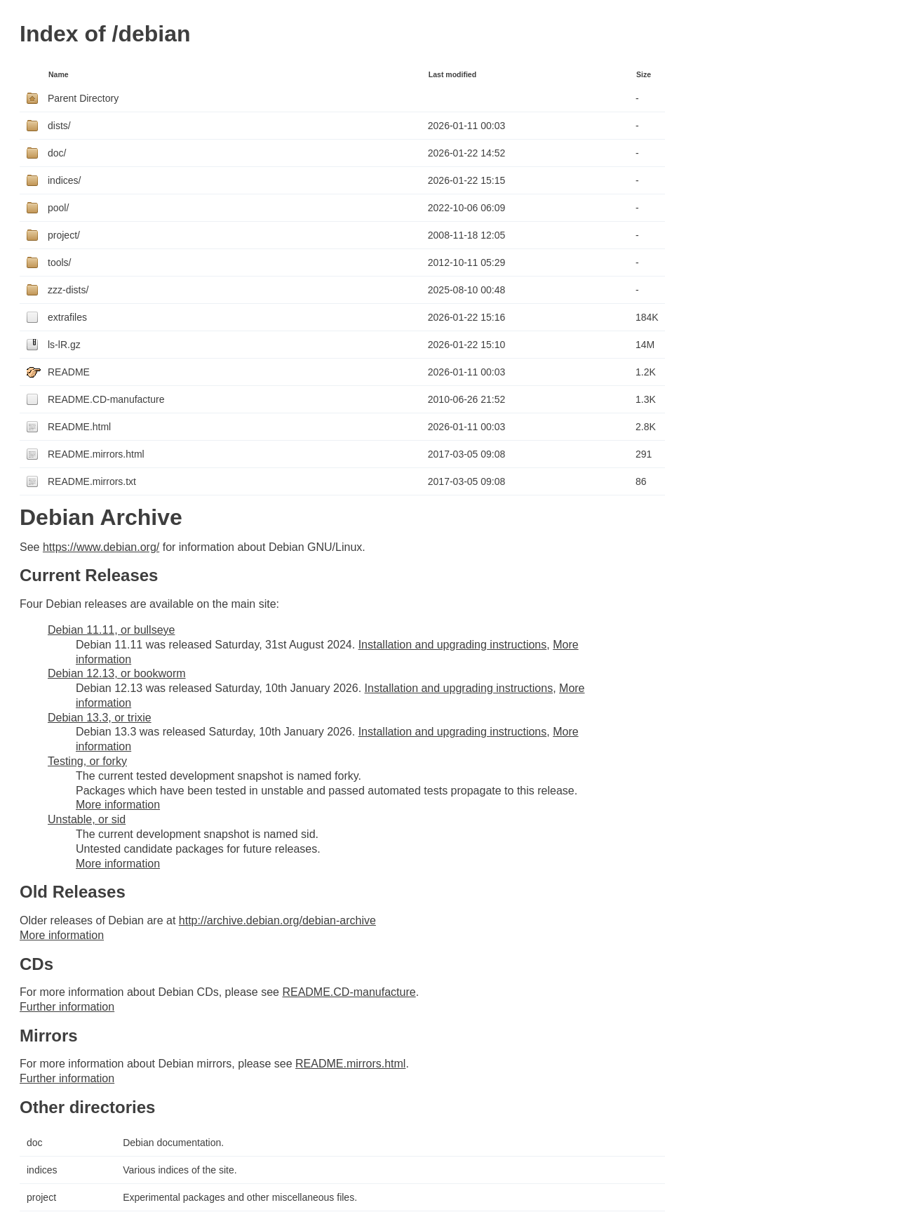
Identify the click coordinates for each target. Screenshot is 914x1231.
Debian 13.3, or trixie (100, 718)
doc (35, 1142)
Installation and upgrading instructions (452, 645)
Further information (67, 1007)
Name (58, 74)
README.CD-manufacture (106, 399)
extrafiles (67, 317)
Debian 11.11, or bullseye (111, 630)
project (41, 1197)
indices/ (64, 180)
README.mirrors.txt (92, 481)
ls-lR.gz (64, 344)
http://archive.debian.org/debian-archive (277, 920)
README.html (79, 426)
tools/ (59, 262)
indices (42, 1170)
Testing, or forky (87, 761)
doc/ (57, 153)
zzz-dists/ (68, 289)
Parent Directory (83, 98)
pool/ (58, 207)
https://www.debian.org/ (101, 547)
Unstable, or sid (87, 819)
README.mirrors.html (96, 454)
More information (118, 805)
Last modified (452, 74)
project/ (64, 235)
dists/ (59, 125)
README (69, 372)
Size (643, 74)
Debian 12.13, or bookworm (117, 673)
